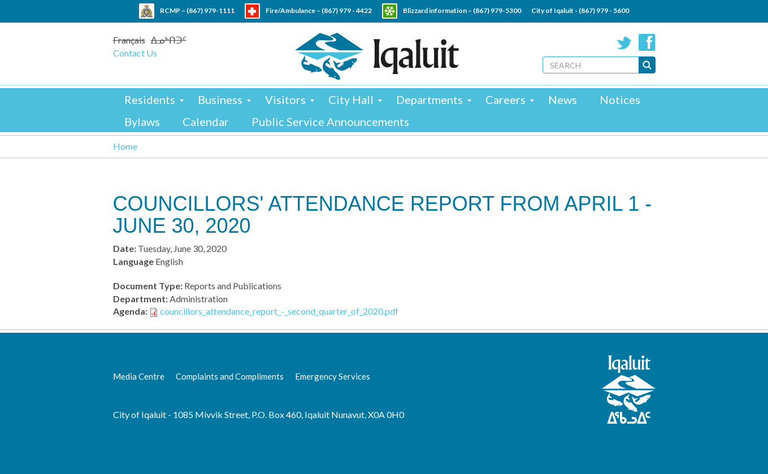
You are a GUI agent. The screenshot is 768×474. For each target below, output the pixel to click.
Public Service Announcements (330, 121)
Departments (429, 99)
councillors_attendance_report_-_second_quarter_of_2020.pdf (279, 311)
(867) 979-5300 (497, 10)
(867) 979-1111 (210, 10)
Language (133, 261)
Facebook (647, 42)
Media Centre (138, 376)
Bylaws (142, 121)
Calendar (206, 121)
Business (220, 99)
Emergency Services (332, 376)
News (562, 99)
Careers (505, 99)
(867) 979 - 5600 (604, 10)
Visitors (285, 99)
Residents (149, 99)
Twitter (624, 42)
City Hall (351, 99)
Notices (620, 99)
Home (125, 146)
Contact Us (135, 52)
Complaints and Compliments (230, 376)
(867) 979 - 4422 (347, 10)
